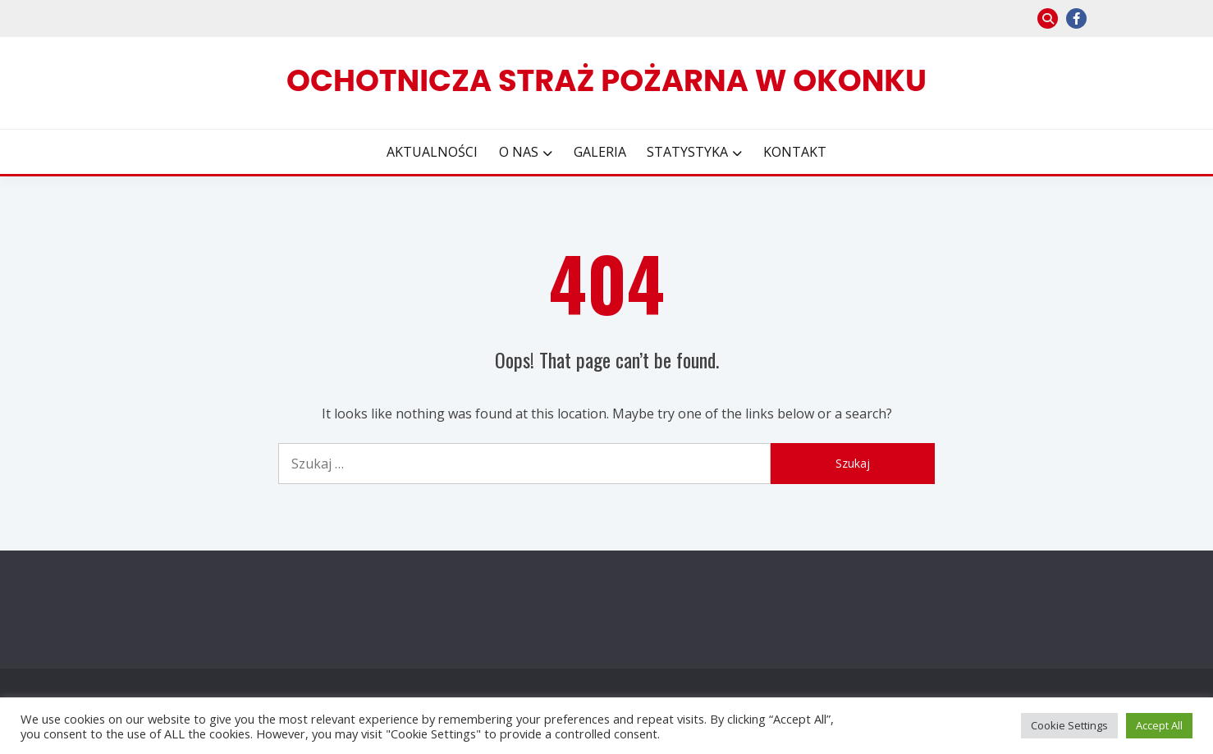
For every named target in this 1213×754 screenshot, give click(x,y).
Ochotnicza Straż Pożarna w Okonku (606, 80)
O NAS (518, 152)
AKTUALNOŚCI (432, 152)
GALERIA (600, 152)
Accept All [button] (1159, 725)
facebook (1076, 18)
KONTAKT (794, 152)
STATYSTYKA (687, 152)
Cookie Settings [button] (1069, 725)
